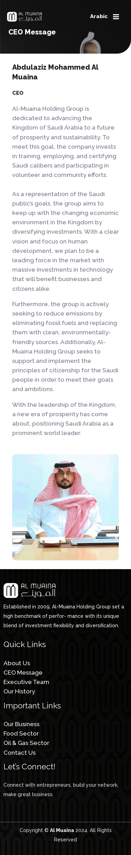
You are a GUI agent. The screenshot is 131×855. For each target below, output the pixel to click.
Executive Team (26, 681)
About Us (16, 663)
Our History (19, 691)
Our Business (21, 724)
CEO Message (23, 672)
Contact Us (19, 752)
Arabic (99, 16)
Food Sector (21, 733)
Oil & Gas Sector (26, 742)
